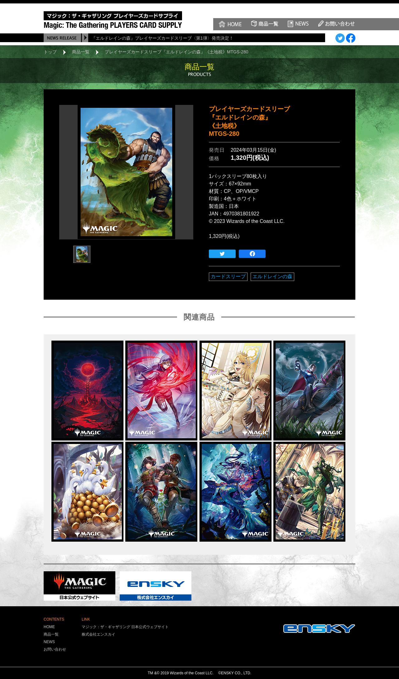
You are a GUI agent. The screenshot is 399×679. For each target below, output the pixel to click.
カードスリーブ (228, 276)
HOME (49, 627)
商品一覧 (80, 51)
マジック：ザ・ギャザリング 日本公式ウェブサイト (125, 627)
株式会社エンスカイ (98, 634)
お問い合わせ (55, 649)
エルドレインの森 (272, 276)
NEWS (49, 642)
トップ (50, 51)
